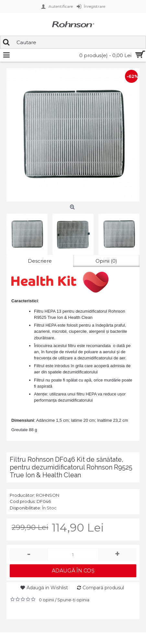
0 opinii (46, 599)
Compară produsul (103, 588)
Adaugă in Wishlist (47, 588)
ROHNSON (47, 495)
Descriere (40, 261)
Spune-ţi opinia (73, 599)
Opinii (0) (106, 261)
